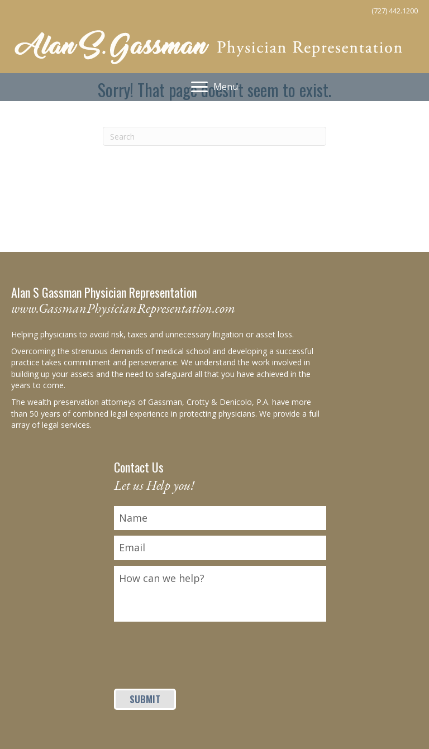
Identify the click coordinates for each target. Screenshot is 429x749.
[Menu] (214, 87)
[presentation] (199, 649)
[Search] (214, 136)
